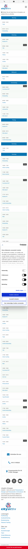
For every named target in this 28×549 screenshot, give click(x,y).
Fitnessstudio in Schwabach (15, 492)
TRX (3, 48)
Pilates (4, 54)
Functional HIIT (5, 89)
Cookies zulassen (14, 294)
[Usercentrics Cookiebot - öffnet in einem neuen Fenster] (20, 245)
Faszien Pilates (5, 437)
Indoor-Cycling (5, 167)
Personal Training (5, 522)
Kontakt (3, 528)
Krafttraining (4, 515)
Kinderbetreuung (5, 537)
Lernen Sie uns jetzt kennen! (14, 547)
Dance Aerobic (5, 174)
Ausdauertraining (5, 518)
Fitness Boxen (5, 383)
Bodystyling (5, 30)
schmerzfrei (5, 109)
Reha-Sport (5, 68)
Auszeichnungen (5, 530)
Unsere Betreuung (5, 535)
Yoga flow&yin (5, 397)
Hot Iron (4, 377)
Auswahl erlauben (14, 299)
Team (2, 533)
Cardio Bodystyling (6, 139)
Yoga (3, 24)
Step (3, 216)
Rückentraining (5, 520)
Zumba (4, 61)
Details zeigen (19, 290)
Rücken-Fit (4, 41)
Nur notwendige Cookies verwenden (14, 303)
